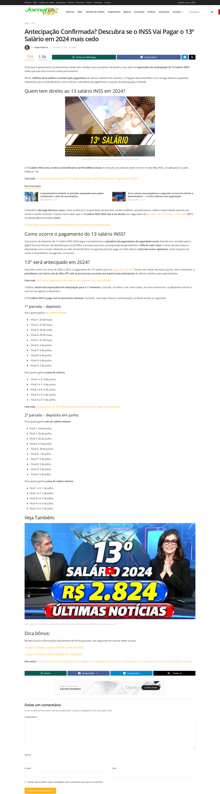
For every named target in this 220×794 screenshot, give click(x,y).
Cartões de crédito (46, 2)
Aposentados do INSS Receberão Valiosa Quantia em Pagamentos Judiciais (78, 407)
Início (27, 23)
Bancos (71, 2)
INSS (35, 2)
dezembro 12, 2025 (136, 200)
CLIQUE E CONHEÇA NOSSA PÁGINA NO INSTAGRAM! (54, 648)
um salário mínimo (56, 313)
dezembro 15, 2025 (49, 200)
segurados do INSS (123, 270)
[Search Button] (213, 12)
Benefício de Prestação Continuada (166, 214)
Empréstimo (61, 2)
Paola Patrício (41, 47)
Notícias (28, 2)
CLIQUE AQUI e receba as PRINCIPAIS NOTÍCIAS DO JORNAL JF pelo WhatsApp (67, 225)
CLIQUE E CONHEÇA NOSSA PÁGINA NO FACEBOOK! (53, 655)
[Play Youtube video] (110, 572)
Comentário (32, 718)
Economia (80, 2)
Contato (107, 2)
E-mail (29, 769)
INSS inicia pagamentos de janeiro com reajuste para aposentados (73, 280)
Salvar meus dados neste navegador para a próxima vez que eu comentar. (65, 783)
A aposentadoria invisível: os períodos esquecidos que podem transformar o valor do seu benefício (72, 195)
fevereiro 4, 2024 (60, 47)
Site (114, 769)
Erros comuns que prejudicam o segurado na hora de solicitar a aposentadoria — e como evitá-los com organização (160, 195)
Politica (89, 2)
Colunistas (98, 2)
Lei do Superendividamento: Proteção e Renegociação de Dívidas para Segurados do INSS (87, 179)
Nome (29, 756)
